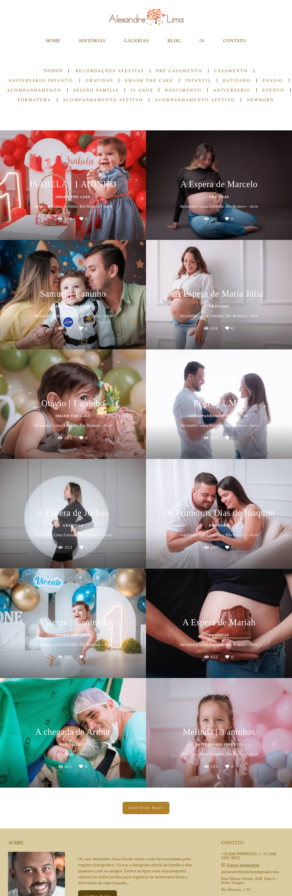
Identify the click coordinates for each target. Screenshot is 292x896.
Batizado (237, 80)
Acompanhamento (34, 90)
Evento (273, 90)
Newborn (260, 100)
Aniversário (231, 90)
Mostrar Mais (146, 808)
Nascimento (183, 90)
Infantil (198, 80)
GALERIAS (136, 40)
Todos (53, 71)
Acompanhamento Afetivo (103, 100)
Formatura (34, 100)
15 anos (142, 90)
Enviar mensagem (243, 865)
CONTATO (234, 40)
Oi (202, 40)
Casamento (231, 71)
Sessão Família (96, 90)
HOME (53, 40)
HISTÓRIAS (92, 40)
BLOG (174, 40)
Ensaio (272, 80)
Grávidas (99, 80)
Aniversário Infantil (41, 80)
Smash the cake (149, 80)
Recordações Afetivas (110, 71)
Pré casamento (179, 71)
